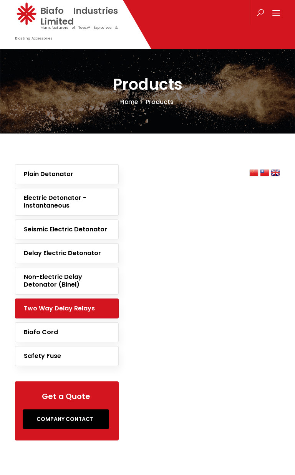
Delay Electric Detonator (62, 253)
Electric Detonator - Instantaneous (55, 201)
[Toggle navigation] (276, 13)
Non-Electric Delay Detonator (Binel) (53, 280)
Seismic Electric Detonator (65, 229)
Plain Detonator (48, 174)
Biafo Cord (41, 332)
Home (129, 101)
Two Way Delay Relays (59, 308)
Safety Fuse (42, 355)
